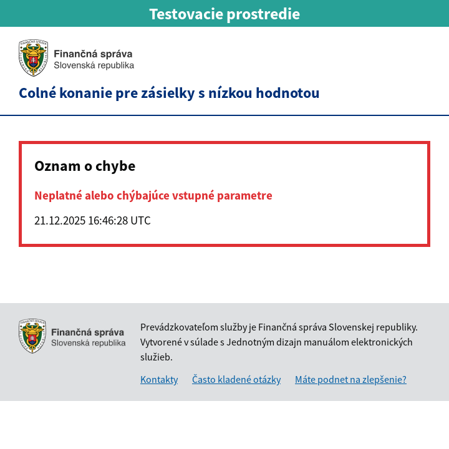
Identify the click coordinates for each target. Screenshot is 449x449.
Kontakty (159, 379)
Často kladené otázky (236, 379)
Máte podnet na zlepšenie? (351, 379)
